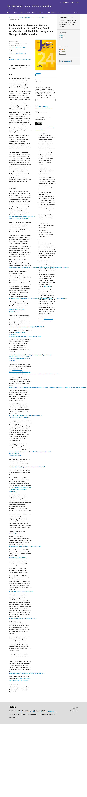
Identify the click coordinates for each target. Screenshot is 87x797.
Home (15, 12)
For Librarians (62, 40)
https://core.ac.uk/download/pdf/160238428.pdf (21, 591)
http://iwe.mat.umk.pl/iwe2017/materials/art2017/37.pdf (23, 618)
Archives (27, 12)
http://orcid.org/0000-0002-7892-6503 (17, 53)
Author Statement (48, 286)
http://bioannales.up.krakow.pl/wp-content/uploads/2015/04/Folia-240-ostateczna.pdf (20, 489)
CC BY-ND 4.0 (52, 712)
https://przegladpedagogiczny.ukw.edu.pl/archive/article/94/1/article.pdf (27, 467)
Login (77, 2)
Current (21, 12)
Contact (60, 12)
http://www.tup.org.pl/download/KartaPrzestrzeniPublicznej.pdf (25, 546)
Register (72, 2)
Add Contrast (66, 2)
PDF (39, 74)
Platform (9, 12)
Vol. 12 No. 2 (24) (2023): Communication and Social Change (33, 17)
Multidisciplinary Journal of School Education (29, 5)
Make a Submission (65, 61)
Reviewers (41, 12)
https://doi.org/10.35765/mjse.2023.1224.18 (20, 59)
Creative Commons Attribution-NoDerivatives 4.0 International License (44, 128)
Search (77, 12)
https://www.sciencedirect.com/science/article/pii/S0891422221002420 (26, 327)
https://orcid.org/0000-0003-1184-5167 (17, 47)
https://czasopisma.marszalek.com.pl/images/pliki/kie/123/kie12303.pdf (27, 673)
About (34, 12)
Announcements (52, 12)
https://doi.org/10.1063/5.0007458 (17, 557)
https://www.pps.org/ (14, 533)
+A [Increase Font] (60, 2)
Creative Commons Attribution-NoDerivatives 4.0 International (33, 712)
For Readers (62, 35)
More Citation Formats (42, 100)
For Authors (62, 37)
